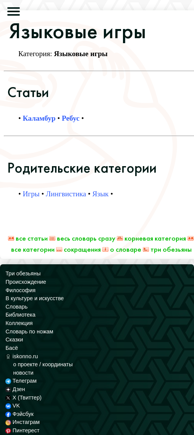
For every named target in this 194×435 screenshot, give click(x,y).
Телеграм (20, 381)
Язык (100, 194)
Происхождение (25, 282)
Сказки (14, 339)
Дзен (15, 389)
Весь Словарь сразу (82, 238)
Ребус (70, 118)
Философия (20, 290)
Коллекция (18, 323)
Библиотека (20, 315)
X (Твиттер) (23, 398)
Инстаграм (22, 422)
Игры (31, 194)
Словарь (16, 307)
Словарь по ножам (29, 331)
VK (12, 406)
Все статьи (28, 238)
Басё (11, 348)
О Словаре (121, 249)
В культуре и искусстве (34, 298)
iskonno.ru (21, 356)
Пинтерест (22, 430)
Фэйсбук (19, 414)
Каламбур (39, 118)
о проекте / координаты (43, 364)
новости (23, 373)
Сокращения (78, 249)
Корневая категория (151, 238)
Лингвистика (66, 194)
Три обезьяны (167, 249)
